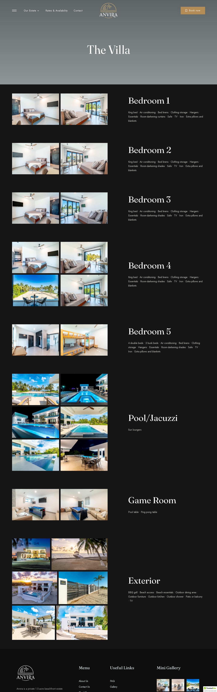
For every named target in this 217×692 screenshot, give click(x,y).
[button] (210, 689)
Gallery (113, 687)
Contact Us (84, 687)
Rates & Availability (57, 10)
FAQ (112, 681)
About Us (83, 681)
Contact (78, 10)
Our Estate (30, 10)
